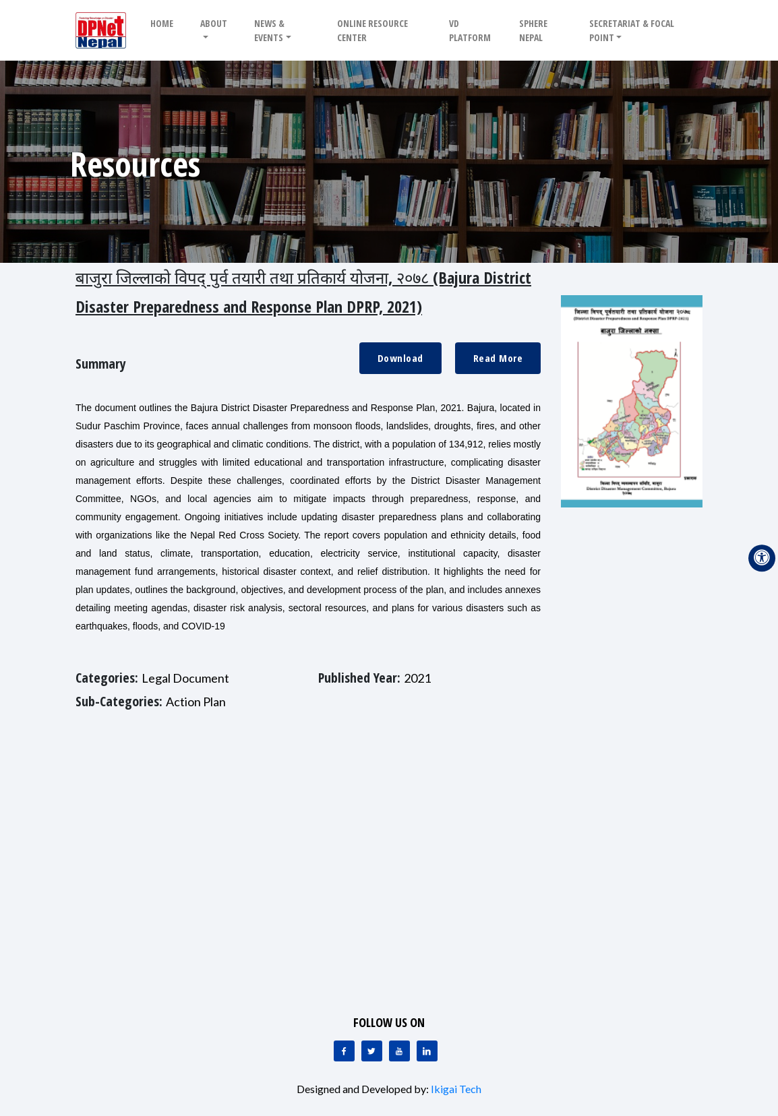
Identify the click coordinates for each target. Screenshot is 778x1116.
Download (400, 358)
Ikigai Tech (456, 1088)
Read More (498, 358)
